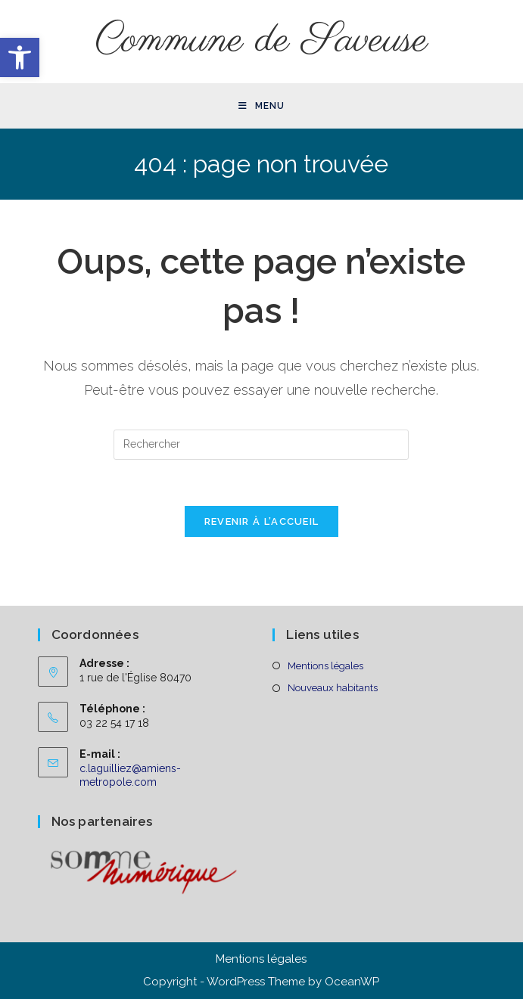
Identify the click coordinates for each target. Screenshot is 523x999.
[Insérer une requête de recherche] (261, 445)
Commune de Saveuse (261, 41)
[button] (19, 57)
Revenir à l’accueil (261, 521)
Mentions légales (325, 666)
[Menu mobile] (261, 106)
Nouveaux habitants (333, 687)
